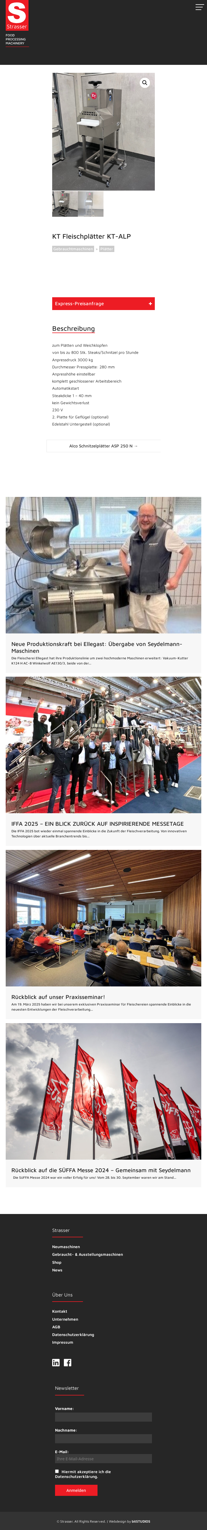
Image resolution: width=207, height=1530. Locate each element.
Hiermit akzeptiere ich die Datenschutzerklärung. (83, 1473)
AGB (56, 1326)
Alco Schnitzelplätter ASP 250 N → (103, 445)
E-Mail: (103, 1456)
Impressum (62, 1341)
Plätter (106, 248)
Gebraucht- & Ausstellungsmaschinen (87, 1254)
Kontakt (59, 1310)
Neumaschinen (66, 1246)
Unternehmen (65, 1318)
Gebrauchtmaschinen (73, 248)
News (57, 1269)
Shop (56, 1261)
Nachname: (66, 1429)
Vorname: (64, 1407)
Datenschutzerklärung (73, 1333)
